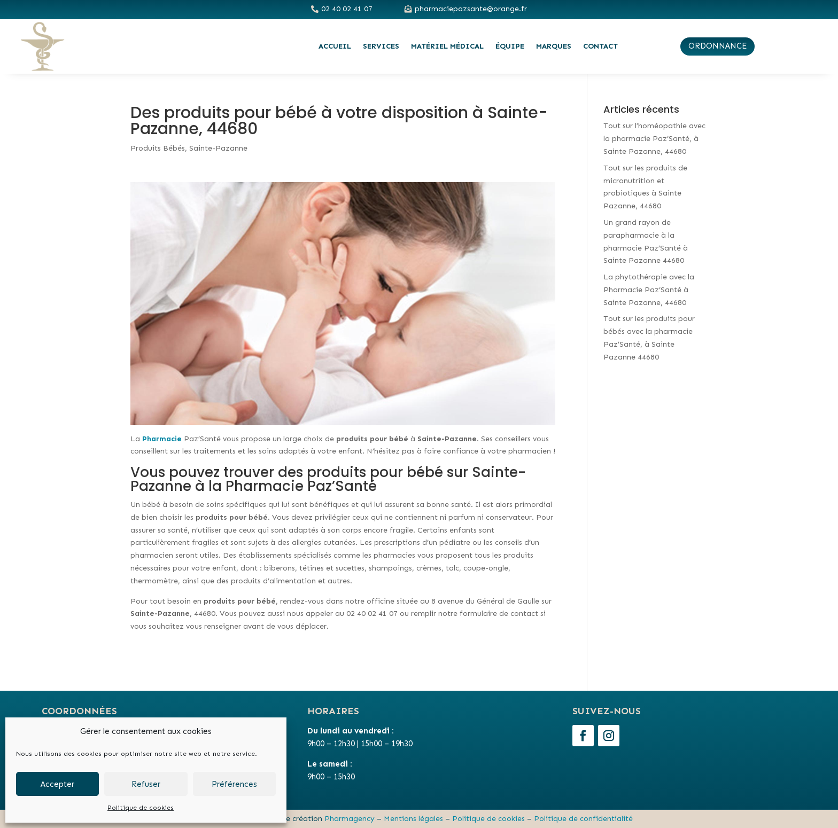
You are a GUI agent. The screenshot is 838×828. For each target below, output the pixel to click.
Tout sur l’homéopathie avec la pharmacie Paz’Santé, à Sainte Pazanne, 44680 (654, 138)
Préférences (234, 784)
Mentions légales (413, 818)
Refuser (145, 784)
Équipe (509, 46)
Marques (553, 46)
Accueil (335, 46)
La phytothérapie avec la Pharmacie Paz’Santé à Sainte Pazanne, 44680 (648, 289)
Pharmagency (349, 818)
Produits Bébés (157, 148)
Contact (600, 46)
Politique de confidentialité (583, 818)
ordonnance (717, 46)
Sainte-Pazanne (218, 148)
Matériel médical (447, 46)
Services (381, 46)
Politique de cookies (140, 807)
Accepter (57, 784)
